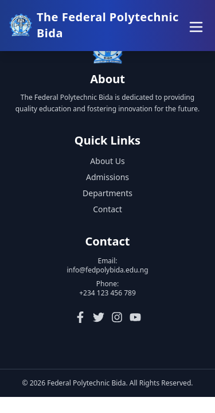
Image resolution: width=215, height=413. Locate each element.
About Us (107, 162)
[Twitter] (98, 318)
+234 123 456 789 (107, 294)
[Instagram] (117, 318)
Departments (107, 194)
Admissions (107, 178)
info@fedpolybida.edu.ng (107, 271)
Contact (107, 210)
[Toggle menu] (194, 25)
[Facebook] (80, 318)
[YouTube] (135, 318)
